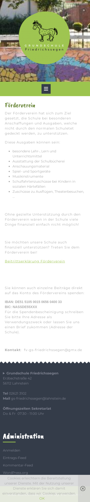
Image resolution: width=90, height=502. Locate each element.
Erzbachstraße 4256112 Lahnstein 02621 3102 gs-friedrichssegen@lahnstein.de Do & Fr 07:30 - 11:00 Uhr (34, 393)
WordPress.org (15, 473)
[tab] (46, 89)
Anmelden (11, 450)
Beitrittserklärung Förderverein (35, 261)
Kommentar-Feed (18, 465)
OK (42, 498)
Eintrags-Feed (14, 458)
